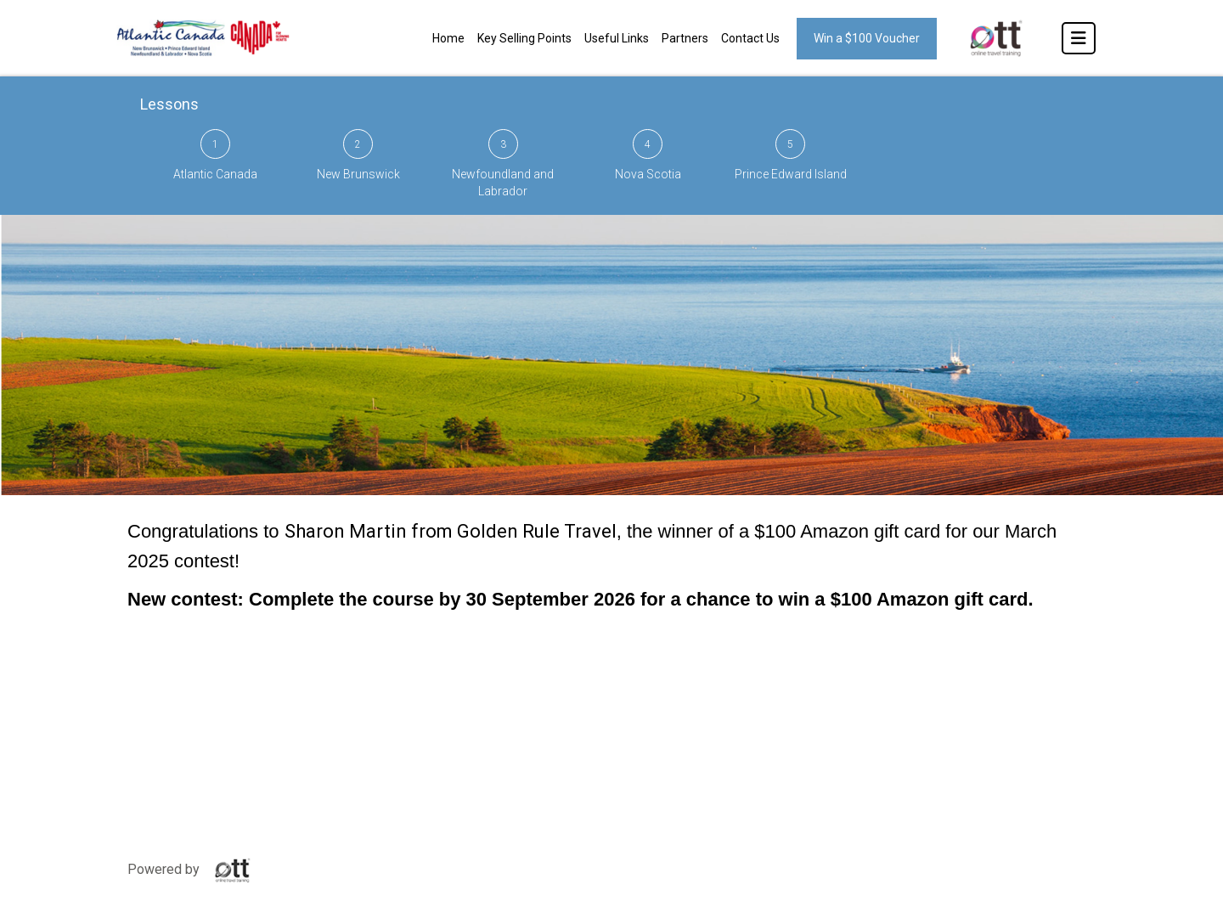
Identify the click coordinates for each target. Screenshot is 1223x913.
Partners (685, 38)
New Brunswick (358, 155)
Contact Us (750, 38)
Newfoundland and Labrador (503, 163)
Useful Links (616, 38)
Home (448, 38)
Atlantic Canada (215, 155)
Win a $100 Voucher (867, 38)
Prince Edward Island (791, 155)
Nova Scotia (648, 155)
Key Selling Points (524, 38)
